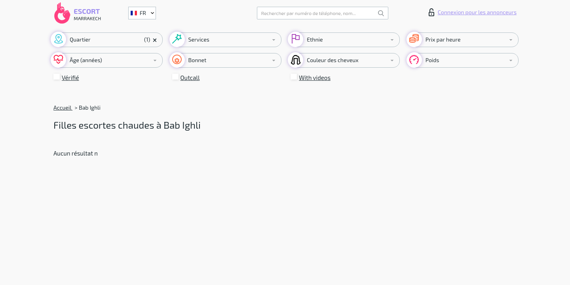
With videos (315, 77)
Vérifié (70, 77)
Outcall (190, 77)
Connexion (473, 12)
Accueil (62, 107)
